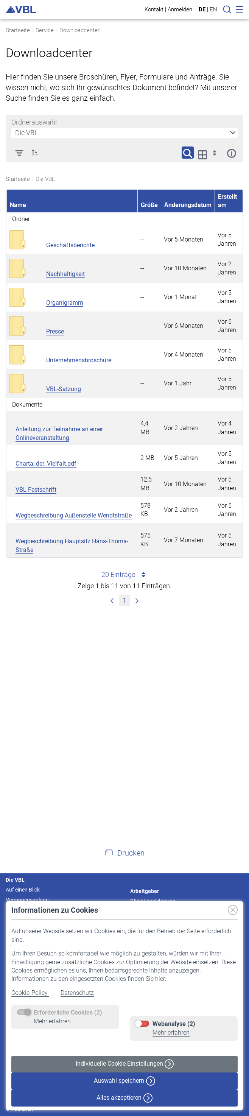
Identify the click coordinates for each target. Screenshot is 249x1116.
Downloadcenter (79, 30)
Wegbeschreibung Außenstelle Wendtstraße (74, 515)
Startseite (18, 30)
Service (45, 30)
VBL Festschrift (36, 489)
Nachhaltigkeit (65, 273)
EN (213, 9)
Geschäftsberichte (70, 245)
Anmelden (180, 9)
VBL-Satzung (63, 389)
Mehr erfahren (52, 1021)
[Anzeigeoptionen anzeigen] (209, 153)
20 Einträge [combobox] (124, 574)
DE (202, 9)
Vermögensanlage (27, 900)
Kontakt (154, 9)
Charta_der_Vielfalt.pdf (46, 463)
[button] (124, 852)
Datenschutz (77, 992)
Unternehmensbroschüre (78, 360)
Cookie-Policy (30, 992)
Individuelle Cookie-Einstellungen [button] (125, 1064)
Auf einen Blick (23, 890)
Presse (55, 331)
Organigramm (64, 302)
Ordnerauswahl (34, 122)
